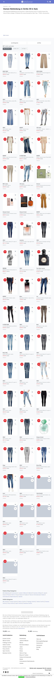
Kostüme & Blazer (37, 593)
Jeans (44, 593)
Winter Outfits (22, 601)
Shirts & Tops (14, 594)
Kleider (43, 594)
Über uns (38, 639)
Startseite (5, 6)
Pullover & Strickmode (34, 594)
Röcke (8, 594)
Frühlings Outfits (31, 601)
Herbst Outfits (40, 601)
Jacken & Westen (23, 593)
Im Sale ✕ (24, 48)
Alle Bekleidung (6, 593)
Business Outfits (28, 603)
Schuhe (20, 596)
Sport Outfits (18, 603)
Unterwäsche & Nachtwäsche (10, 596)
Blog (37, 649)
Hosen (4, 594)
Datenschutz (21, 628)
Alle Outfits (5, 601)
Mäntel (30, 593)
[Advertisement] (27, 24)
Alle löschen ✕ (7, 48)
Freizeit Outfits (13, 601)
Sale (10, 6)
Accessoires (14, 593)
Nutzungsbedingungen (42, 641)
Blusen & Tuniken (24, 594)
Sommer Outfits (7, 646)
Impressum (39, 645)
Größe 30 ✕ (16, 48)
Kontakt (38, 647)
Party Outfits (11, 603)
